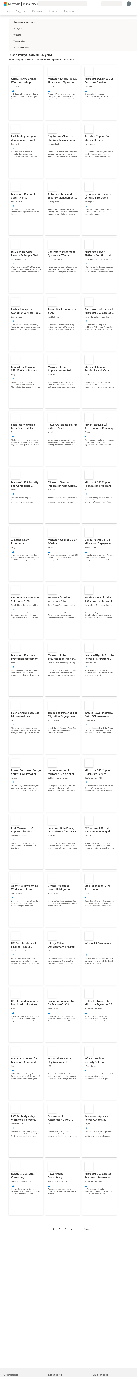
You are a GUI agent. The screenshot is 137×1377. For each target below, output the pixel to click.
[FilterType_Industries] (11, 35)
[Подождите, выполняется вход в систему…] (129, 3)
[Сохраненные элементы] (95, 4)
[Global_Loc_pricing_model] (11, 47)
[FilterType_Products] (11, 28)
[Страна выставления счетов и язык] (111, 3)
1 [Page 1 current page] (53, 1229)
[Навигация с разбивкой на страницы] (73, 1231)
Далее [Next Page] (86, 1229)
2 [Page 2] (59, 1229)
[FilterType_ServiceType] (11, 41)
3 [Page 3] (65, 1229)
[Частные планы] (99, 4)
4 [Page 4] (71, 1229)
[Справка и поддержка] (92, 4)
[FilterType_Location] (11, 22)
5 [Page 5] (78, 1229)
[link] (26, 92)
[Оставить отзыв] (88, 4)
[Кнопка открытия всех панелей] (7, 11)
